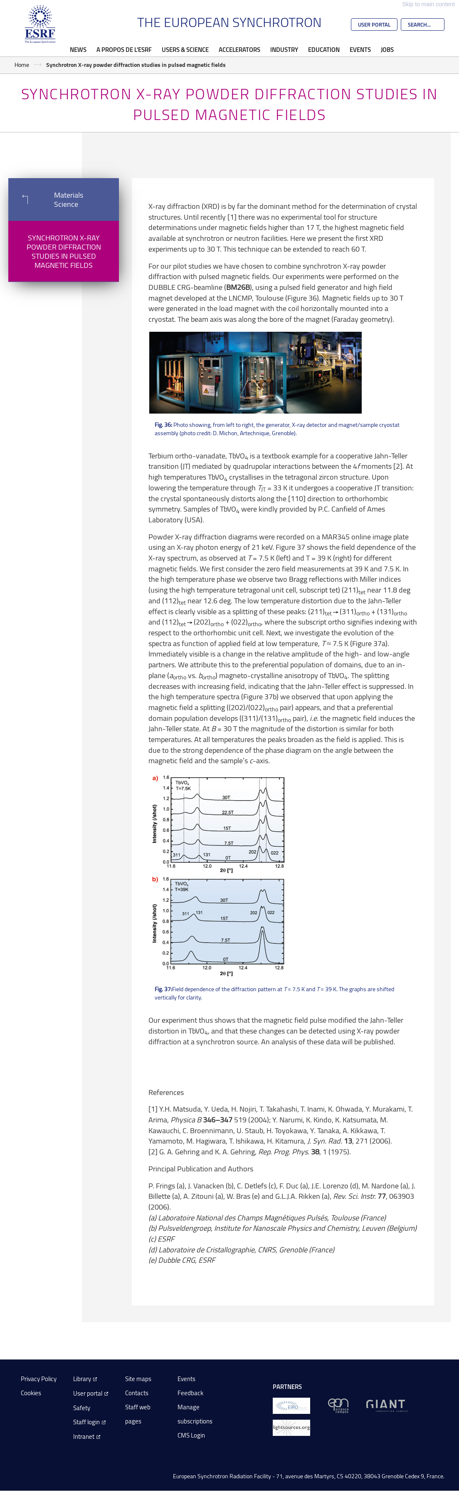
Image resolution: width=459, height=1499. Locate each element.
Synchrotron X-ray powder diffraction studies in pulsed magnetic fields (64, 251)
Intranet (83, 1436)
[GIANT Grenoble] (386, 1405)
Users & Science (185, 49)
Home (22, 65)
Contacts (136, 1393)
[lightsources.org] (291, 1427)
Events (360, 49)
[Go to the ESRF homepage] (40, 24)
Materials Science (45, 199)
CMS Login (191, 1435)
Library (82, 1378)
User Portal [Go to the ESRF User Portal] (374, 24)
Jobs (387, 49)
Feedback (190, 1393)
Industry (284, 49)
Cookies (31, 1393)
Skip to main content (428, 4)
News (78, 49)
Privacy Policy (39, 1378)
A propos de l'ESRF (124, 49)
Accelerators (239, 49)
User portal (87, 1393)
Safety (81, 1407)
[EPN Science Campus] (338, 1405)
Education (324, 49)
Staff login (86, 1422)
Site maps (138, 1378)
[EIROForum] (291, 1405)
